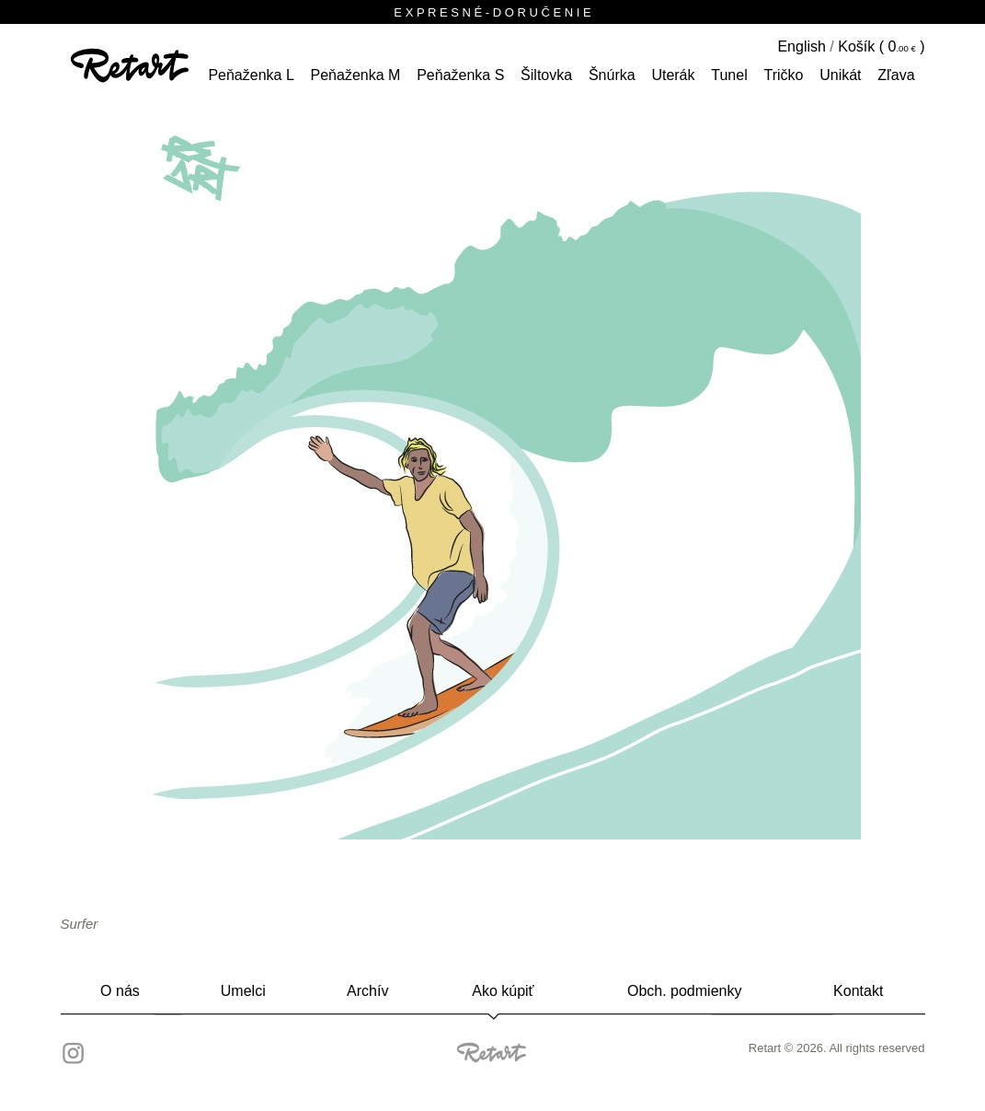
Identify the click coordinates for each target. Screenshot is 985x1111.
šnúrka (612, 75)
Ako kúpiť (502, 991)
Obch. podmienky (684, 991)
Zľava (895, 75)
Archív (367, 991)
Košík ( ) (881, 46)
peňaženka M (356, 75)
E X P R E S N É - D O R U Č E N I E (492, 12)
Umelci (243, 991)
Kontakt (858, 991)
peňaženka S (460, 75)
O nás (120, 991)
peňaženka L (250, 75)
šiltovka (546, 75)
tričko (783, 75)
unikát (840, 75)
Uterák (672, 75)
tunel (729, 75)
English (801, 46)
